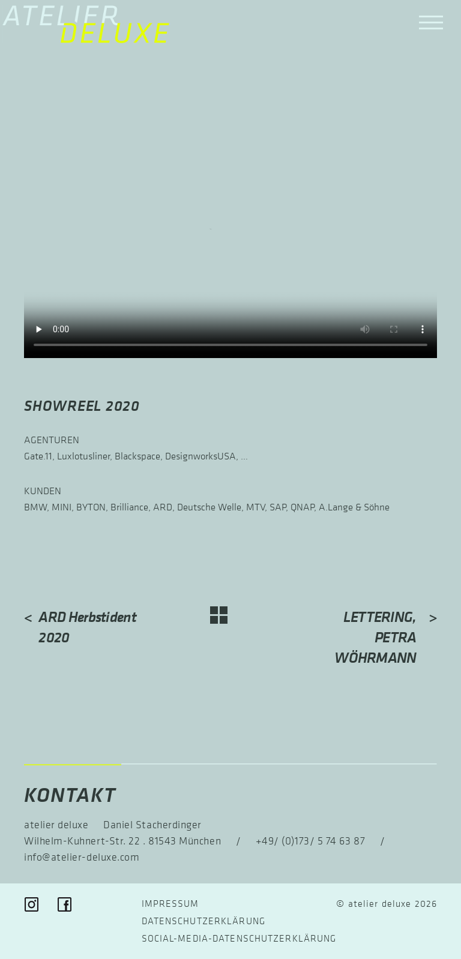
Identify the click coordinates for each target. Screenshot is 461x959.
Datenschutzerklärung (203, 921)
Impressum (170, 903)
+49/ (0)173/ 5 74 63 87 (310, 840)
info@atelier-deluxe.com (81, 857)
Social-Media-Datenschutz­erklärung (239, 938)
